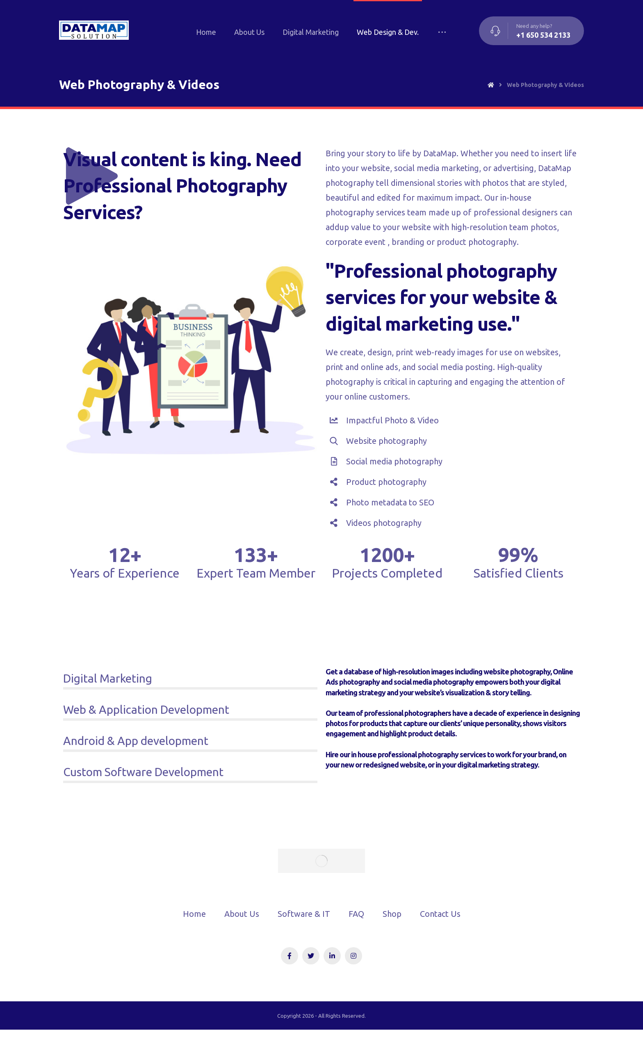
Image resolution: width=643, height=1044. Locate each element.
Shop (392, 913)
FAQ (356, 913)
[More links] (442, 32)
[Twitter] (310, 955)
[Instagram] (353, 955)
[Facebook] (289, 955)
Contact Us (440, 913)
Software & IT (304, 913)
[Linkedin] (332, 955)
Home (194, 913)
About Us (241, 913)
